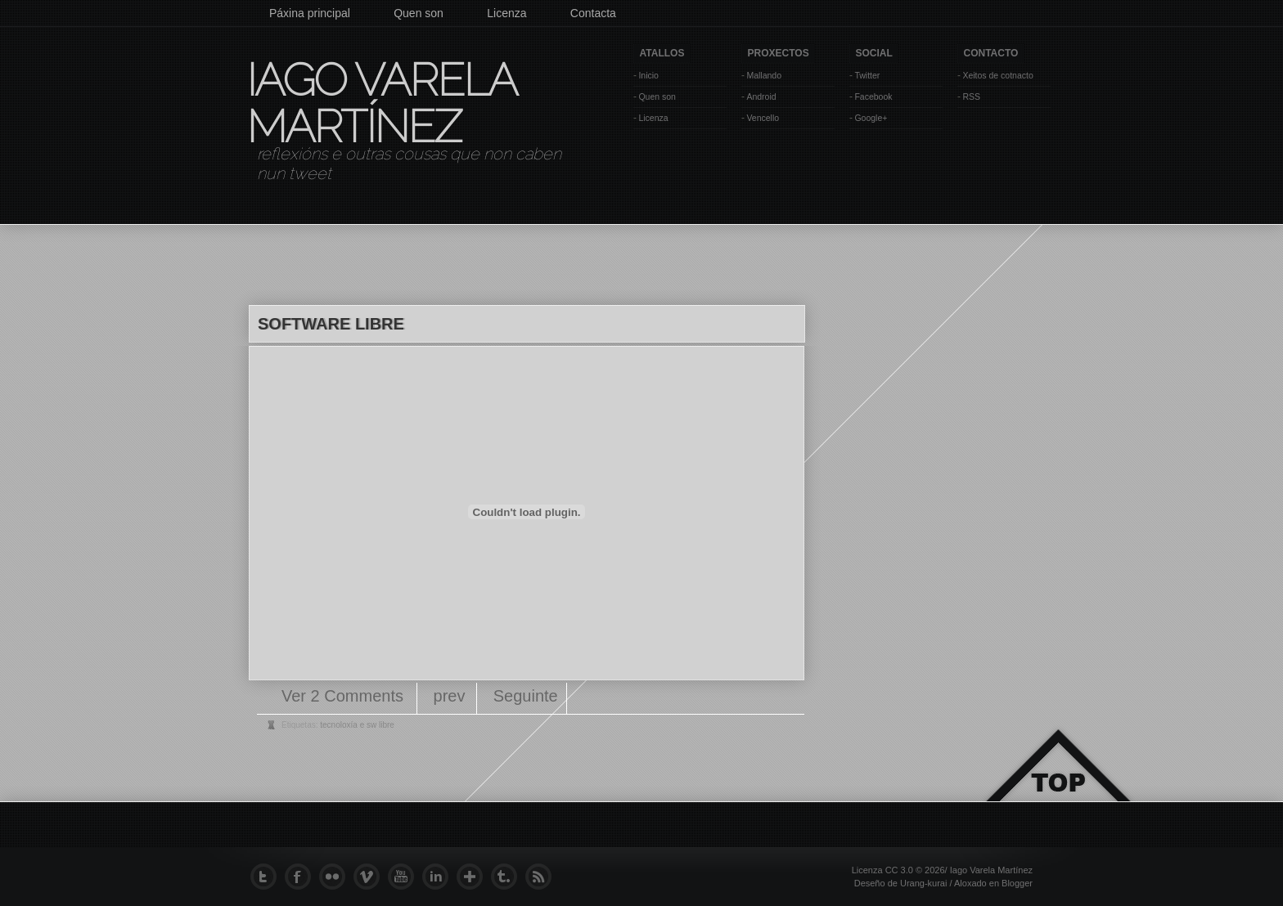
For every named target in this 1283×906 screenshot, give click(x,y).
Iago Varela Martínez (380, 103)
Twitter (867, 75)
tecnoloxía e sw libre (357, 724)
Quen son (418, 13)
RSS (971, 96)
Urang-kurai (923, 883)
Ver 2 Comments (344, 696)
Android (761, 96)
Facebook (873, 96)
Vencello (762, 118)
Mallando (763, 75)
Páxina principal (309, 13)
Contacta (593, 13)
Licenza (506, 13)
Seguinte (525, 696)
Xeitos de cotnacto (997, 75)
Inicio (648, 75)
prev (450, 696)
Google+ (870, 118)
